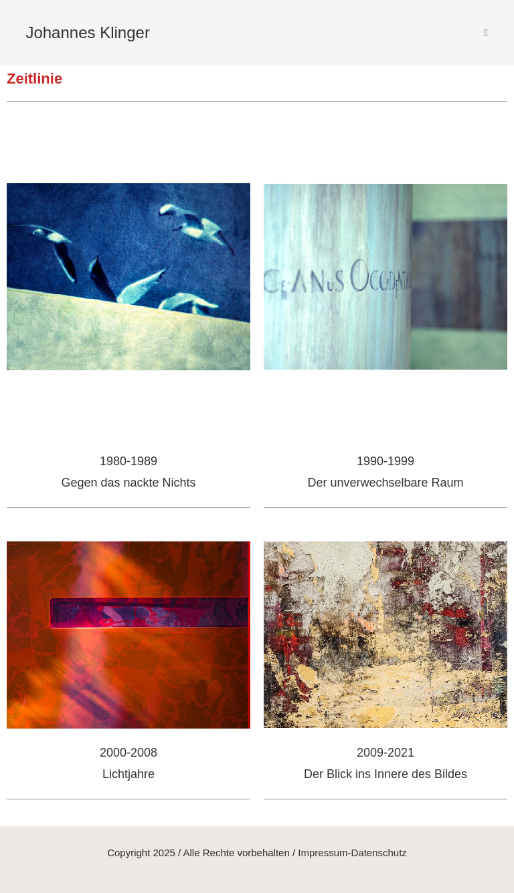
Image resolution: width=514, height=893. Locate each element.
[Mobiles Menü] (487, 32)
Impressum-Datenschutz (352, 852)
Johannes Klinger (87, 32)
